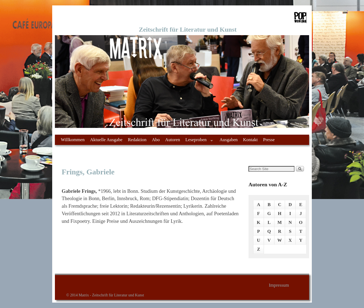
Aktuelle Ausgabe (106, 139)
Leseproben (198, 141)
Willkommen (73, 139)
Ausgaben (229, 139)
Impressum (279, 285)
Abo (156, 139)
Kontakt (250, 139)
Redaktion (137, 139)
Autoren (172, 139)
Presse (269, 139)
